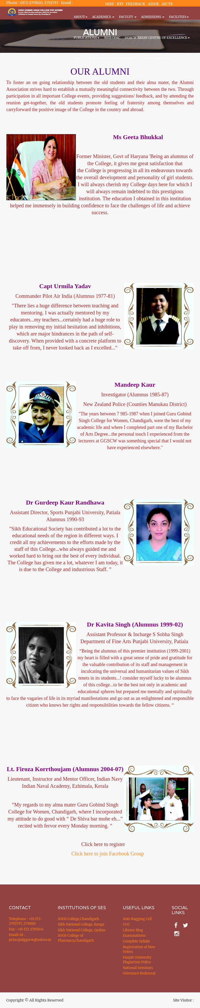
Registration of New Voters (139, 949)
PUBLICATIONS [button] (86, 38)
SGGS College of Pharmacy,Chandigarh (76, 938)
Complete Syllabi (136, 941)
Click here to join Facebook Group (107, 853)
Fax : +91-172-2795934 (26, 929)
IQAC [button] (79, 58)
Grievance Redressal (139, 973)
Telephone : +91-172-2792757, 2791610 (25, 921)
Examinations (134, 935)
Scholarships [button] (155, 58)
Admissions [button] (152, 17)
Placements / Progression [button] (113, 58)
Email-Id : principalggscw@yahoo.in (27, 937)
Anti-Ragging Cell (137, 919)
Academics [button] (103, 17)
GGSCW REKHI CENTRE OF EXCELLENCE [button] (157, 38)
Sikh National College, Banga (81, 924)
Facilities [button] (179, 17)
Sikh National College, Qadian (82, 930)
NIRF (109, 4)
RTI (120, 4)
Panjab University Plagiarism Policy (137, 960)
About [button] (81, 17)
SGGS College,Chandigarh (78, 919)
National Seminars (138, 968)
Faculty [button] (127, 17)
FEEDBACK (135, 4)
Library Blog (133, 930)
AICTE (167, 4)
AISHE (153, 4)
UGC (126, 924)
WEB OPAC (112, 38)
